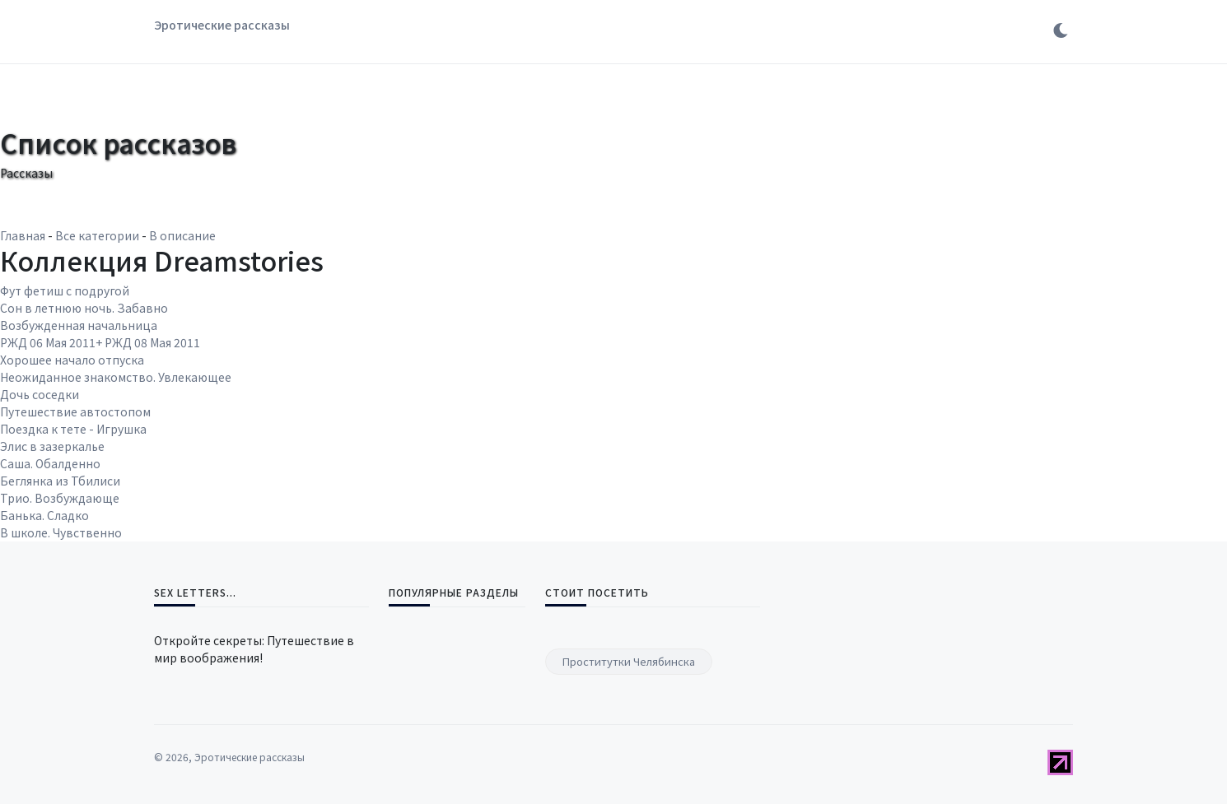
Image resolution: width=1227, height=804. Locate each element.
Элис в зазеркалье (52, 446)
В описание (182, 235)
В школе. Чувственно (61, 532)
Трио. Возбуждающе (59, 498)
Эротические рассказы (222, 24)
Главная (22, 235)
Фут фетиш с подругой (64, 290)
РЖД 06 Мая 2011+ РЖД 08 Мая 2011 (100, 342)
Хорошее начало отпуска (72, 359)
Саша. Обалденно (50, 463)
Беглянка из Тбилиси (60, 480)
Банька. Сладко (44, 515)
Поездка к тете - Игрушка (73, 429)
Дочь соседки (39, 394)
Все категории (97, 235)
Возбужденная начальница (78, 325)
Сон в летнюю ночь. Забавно (84, 308)
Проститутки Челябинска (628, 661)
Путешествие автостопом (75, 411)
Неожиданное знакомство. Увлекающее (115, 377)
